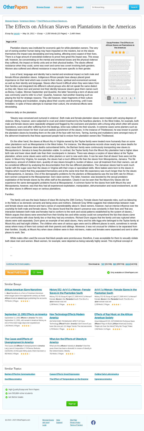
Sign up (72, 403)
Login (69, 7)
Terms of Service (76, 425)
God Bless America (13, 379)
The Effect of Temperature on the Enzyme (69, 379)
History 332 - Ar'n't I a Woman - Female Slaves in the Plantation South (70, 291)
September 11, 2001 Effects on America (26, 314)
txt (102, 263)
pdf (114, 263)
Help (58, 420)
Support (80, 7)
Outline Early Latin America (106, 374)
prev (105, 98)
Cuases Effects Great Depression (64, 374)
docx (127, 263)
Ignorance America (103, 379)
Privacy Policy (75, 422)
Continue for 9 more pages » (18, 264)
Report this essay (120, 102)
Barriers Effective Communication (20, 374)
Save (37, 272)
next (134, 98)
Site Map (73, 420)
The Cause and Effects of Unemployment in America (19, 340)
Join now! (58, 7)
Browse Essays (43, 7)
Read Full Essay (16, 272)
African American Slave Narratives (23, 289)
